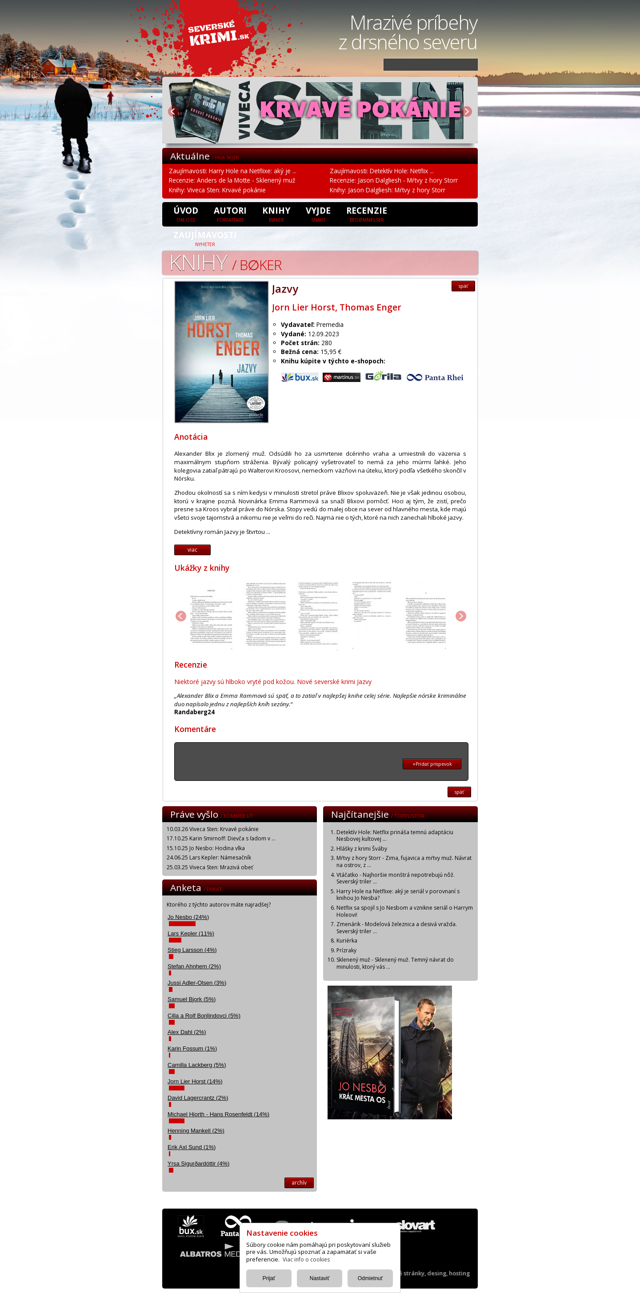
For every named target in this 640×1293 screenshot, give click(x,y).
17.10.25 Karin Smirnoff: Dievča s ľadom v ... (221, 838)
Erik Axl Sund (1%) (192, 1147)
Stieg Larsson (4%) (192, 950)
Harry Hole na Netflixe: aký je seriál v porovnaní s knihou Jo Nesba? (398, 894)
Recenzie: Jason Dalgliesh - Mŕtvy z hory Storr (394, 180)
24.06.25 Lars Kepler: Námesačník (209, 857)
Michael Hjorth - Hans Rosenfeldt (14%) (218, 1114)
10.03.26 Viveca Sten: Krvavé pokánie (213, 829)
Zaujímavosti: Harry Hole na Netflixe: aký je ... (232, 171)
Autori (230, 213)
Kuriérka (346, 940)
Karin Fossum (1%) (192, 1048)
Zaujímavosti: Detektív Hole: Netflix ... (382, 171)
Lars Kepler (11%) (191, 933)
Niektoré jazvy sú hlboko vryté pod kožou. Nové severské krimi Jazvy (273, 681)
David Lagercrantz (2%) (198, 1098)
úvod (185, 213)
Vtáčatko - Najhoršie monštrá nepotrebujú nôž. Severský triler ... (395, 878)
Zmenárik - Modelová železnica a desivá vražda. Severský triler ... (396, 927)
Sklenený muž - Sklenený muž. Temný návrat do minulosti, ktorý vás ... (395, 963)
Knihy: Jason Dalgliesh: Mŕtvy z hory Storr (387, 190)
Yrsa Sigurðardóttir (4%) (198, 1163)
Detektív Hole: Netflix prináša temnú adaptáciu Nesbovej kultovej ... (394, 835)
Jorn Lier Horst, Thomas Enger (336, 307)
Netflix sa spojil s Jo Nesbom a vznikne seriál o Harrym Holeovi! (404, 911)
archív (299, 1182)
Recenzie (366, 213)
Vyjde (318, 213)
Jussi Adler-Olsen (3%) (197, 983)
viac (192, 549)
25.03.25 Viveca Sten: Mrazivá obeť (210, 867)
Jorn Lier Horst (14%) (195, 1081)
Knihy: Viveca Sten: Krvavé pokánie (217, 190)
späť (463, 286)
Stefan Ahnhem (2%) (194, 966)
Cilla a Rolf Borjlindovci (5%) (204, 1015)
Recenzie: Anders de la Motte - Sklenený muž (232, 180)
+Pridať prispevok (432, 764)
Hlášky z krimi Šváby (361, 848)
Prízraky (346, 950)
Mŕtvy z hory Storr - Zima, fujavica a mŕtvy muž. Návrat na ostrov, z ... (404, 861)
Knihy (276, 213)
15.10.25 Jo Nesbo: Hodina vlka (206, 848)
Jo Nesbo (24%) (188, 917)
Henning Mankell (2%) (196, 1131)
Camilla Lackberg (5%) (197, 1065)
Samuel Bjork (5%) (192, 999)
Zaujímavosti (205, 238)
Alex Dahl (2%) (187, 1032)
